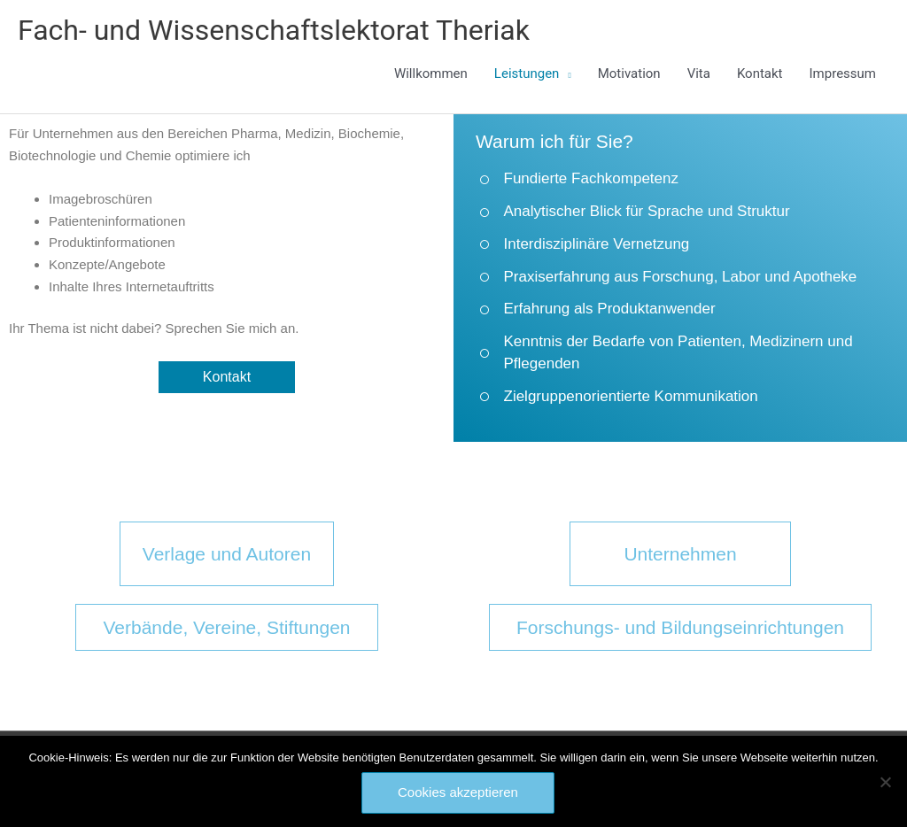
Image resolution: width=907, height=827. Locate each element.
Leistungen (527, 73)
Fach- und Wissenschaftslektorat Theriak (274, 30)
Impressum (843, 73)
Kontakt (760, 73)
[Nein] (885, 782)
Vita (698, 73)
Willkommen (431, 73)
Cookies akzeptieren (458, 792)
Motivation (629, 73)
